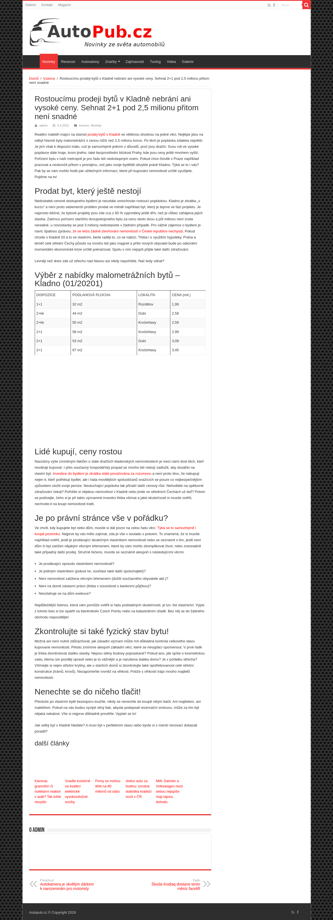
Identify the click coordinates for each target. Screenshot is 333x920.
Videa (171, 62)
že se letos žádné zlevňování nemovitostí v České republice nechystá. (128, 231)
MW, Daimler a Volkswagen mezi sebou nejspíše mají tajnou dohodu (169, 791)
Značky (111, 62)
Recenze (68, 62)
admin (43, 125)
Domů (34, 78)
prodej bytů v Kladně (104, 134)
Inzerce (49, 78)
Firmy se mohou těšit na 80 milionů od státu (108, 786)
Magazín (64, 5)
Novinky (48, 62)
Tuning (155, 62)
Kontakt (47, 5)
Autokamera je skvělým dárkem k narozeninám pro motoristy (68, 883)
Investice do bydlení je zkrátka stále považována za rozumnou (101, 473)
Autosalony (90, 62)
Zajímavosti (134, 62)
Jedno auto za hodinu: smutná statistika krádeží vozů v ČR (138, 788)
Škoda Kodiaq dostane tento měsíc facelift (172, 883)
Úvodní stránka (32, 61)
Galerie (30, 5)
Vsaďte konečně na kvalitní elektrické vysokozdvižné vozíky (77, 791)
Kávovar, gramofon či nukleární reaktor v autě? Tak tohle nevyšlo (48, 791)
